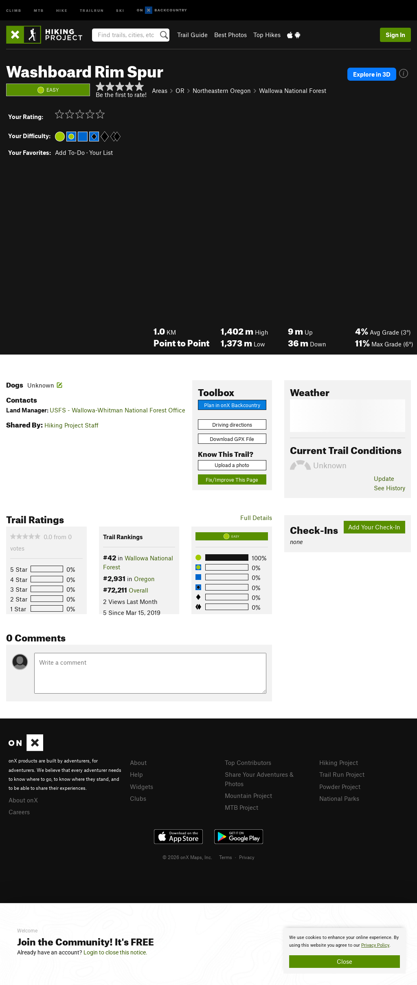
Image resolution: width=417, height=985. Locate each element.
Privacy (247, 857)
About (138, 762)
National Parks (339, 798)
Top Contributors (248, 762)
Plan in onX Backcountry (232, 405)
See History (389, 487)
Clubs (138, 798)
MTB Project (241, 807)
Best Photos (230, 34)
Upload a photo (232, 465)
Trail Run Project (341, 774)
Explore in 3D (372, 74)
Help (136, 774)
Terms (225, 857)
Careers (19, 811)
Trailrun (92, 10)
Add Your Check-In (374, 527)
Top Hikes (267, 34)
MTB (39, 10)
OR (180, 90)
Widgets (141, 786)
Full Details (256, 517)
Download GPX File (232, 439)
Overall (138, 590)
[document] (344, 951)
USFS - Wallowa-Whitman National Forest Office (117, 410)
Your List (101, 152)
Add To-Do (70, 152)
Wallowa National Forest (292, 90)
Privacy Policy (375, 945)
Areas (159, 90)
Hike (62, 10)
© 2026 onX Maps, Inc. (187, 857)
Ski (120, 10)
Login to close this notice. (115, 952)
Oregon (144, 578)
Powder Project (339, 786)
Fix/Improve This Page (232, 479)
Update (384, 478)
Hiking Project (338, 762)
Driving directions (232, 424)
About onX (23, 800)
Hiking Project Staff (71, 425)
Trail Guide (192, 34)
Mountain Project (248, 795)
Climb (14, 10)
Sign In (395, 34)
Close (344, 961)
